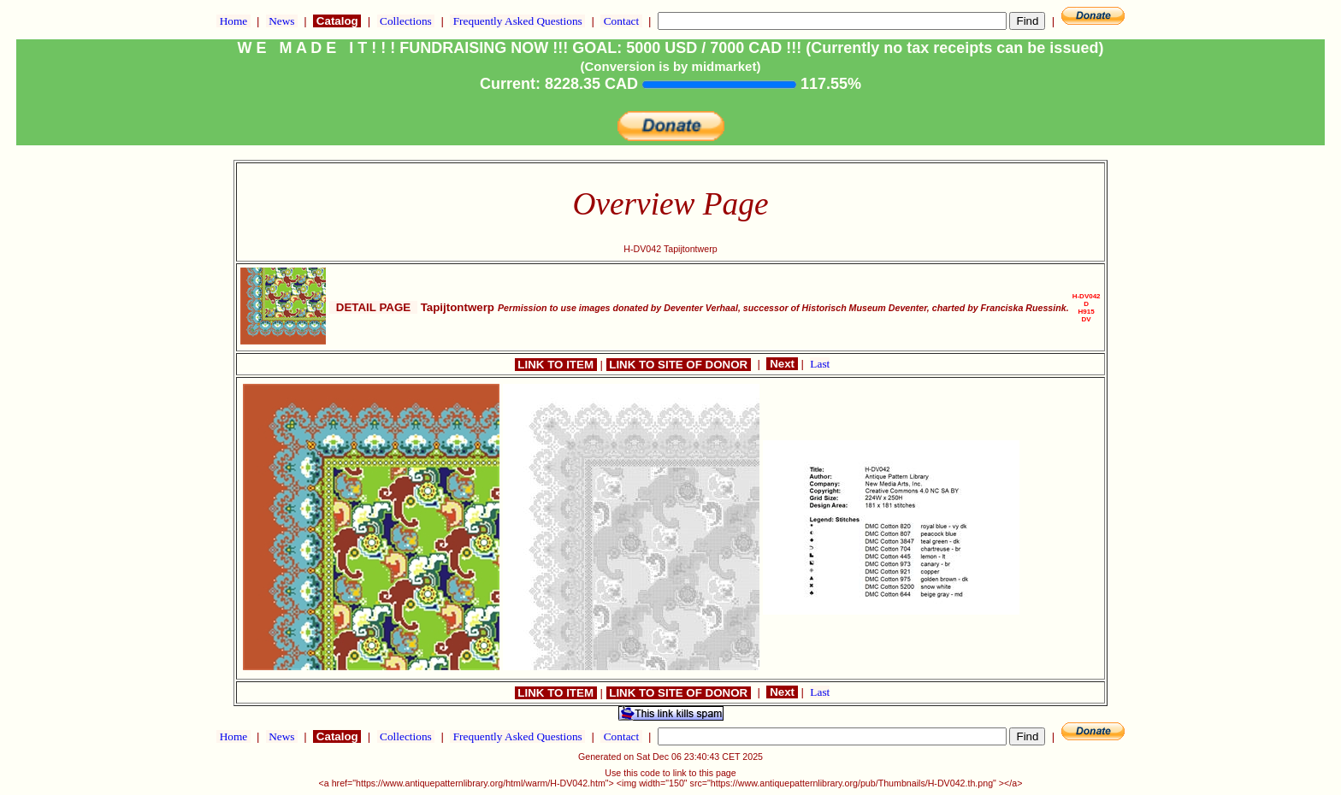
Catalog (337, 21)
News (282, 21)
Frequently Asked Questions (517, 21)
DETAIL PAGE (372, 307)
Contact (620, 21)
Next (781, 363)
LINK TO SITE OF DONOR (678, 364)
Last (820, 363)
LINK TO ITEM (556, 364)
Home (233, 21)
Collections (405, 21)
